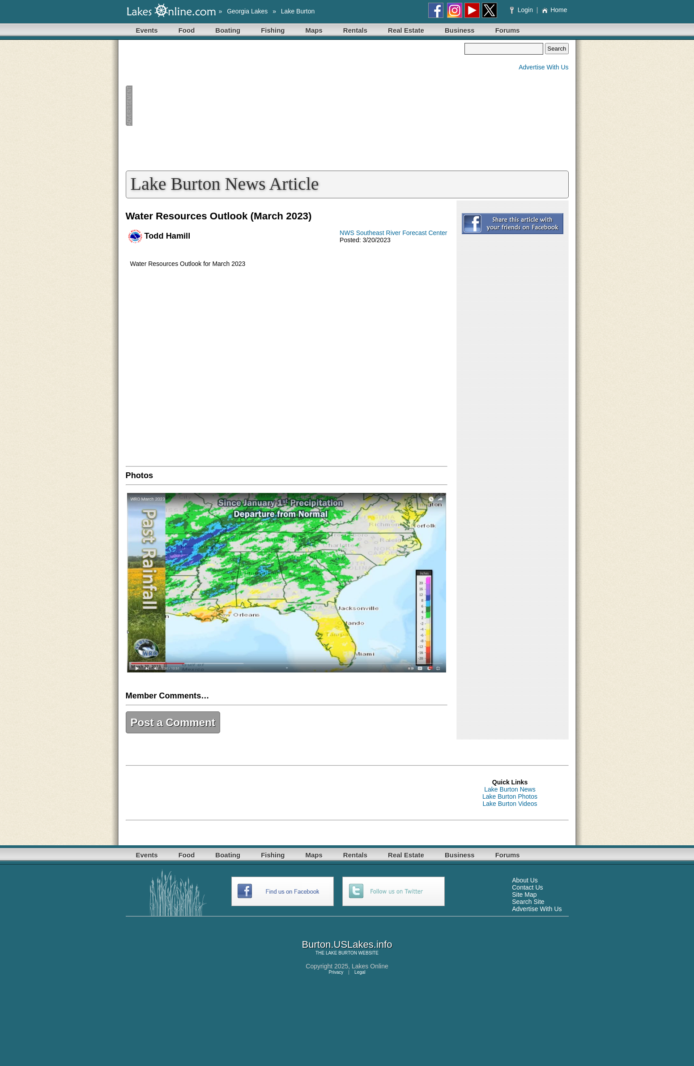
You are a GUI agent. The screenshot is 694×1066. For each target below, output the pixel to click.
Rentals (355, 30)
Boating (227, 30)
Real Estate (406, 30)
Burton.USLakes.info (347, 944)
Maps (314, 30)
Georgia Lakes (247, 11)
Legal (359, 972)
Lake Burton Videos (510, 803)
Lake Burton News (509, 789)
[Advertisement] (295, 105)
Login (522, 9)
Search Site (528, 901)
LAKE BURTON (341, 952)
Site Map (524, 894)
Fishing (273, 30)
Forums (507, 30)
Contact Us (527, 887)
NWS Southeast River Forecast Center (393, 232)
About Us (525, 880)
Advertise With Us (543, 67)
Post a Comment (173, 722)
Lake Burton (298, 11)
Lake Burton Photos (509, 796)
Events (147, 30)
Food (187, 30)
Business (460, 30)
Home (554, 9)
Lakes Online (370, 966)
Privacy (335, 972)
